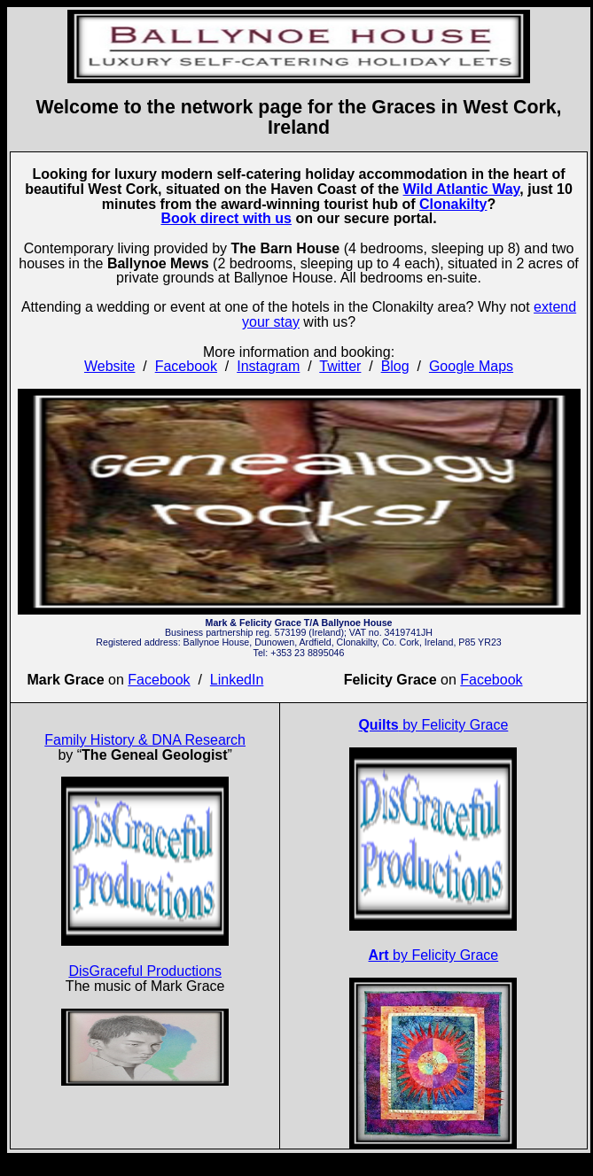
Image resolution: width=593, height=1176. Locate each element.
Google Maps (471, 366)
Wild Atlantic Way (461, 189)
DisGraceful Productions (145, 971)
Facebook (186, 366)
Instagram (268, 366)
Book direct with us (226, 218)
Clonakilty (453, 204)
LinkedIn (237, 679)
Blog (395, 366)
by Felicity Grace (433, 724)
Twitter (340, 366)
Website (110, 366)
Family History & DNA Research (145, 739)
